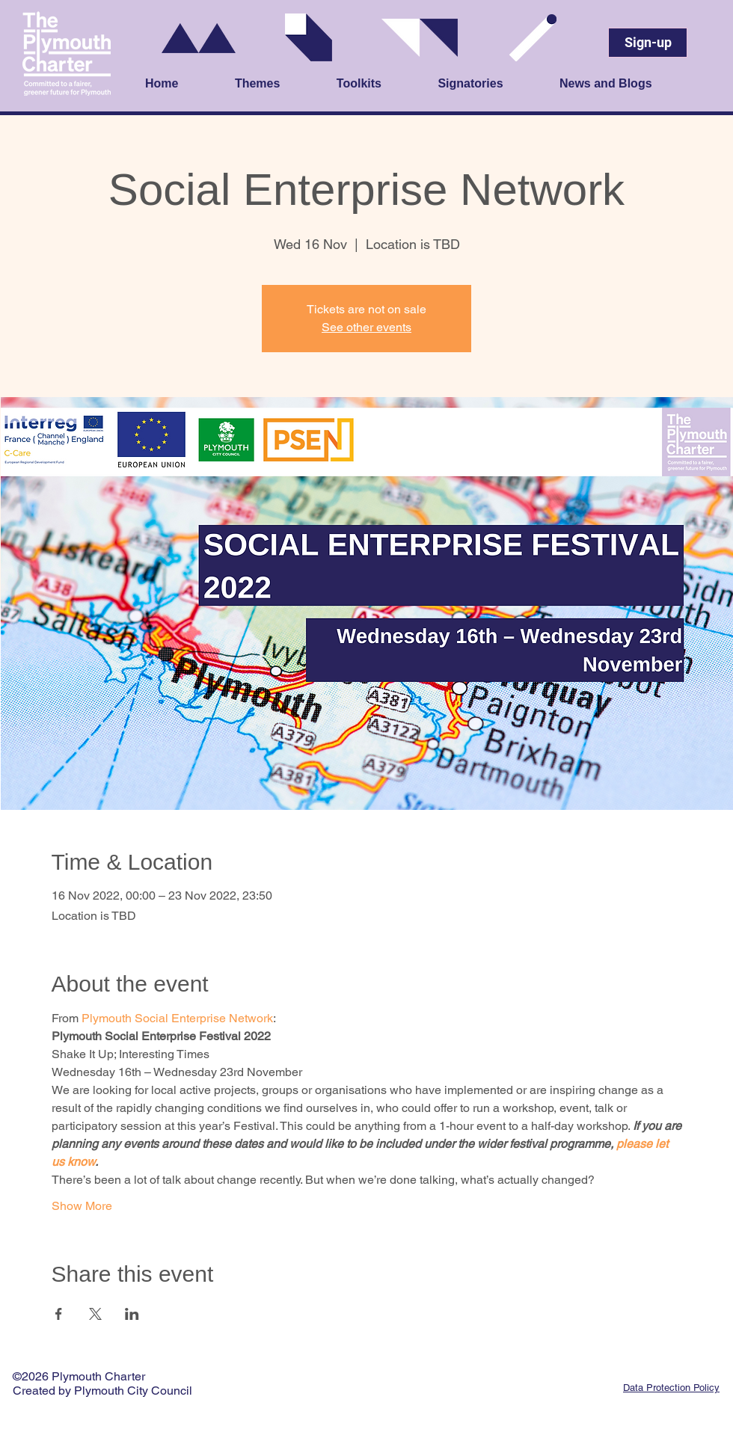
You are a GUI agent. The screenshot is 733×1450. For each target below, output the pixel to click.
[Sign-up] (647, 43)
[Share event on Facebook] (59, 1314)
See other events (366, 327)
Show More (82, 1206)
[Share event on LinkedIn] (132, 1314)
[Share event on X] (95, 1314)
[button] (278, 84)
